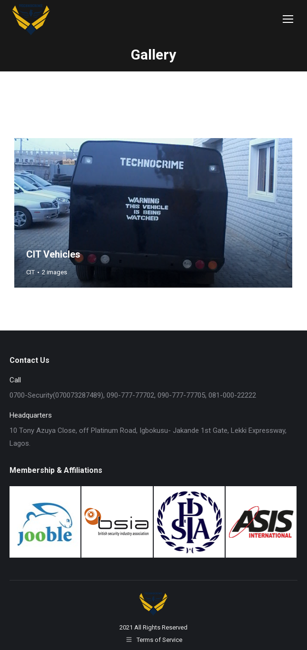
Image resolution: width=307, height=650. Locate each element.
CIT (30, 272)
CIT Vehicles (53, 254)
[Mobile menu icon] (287, 19)
